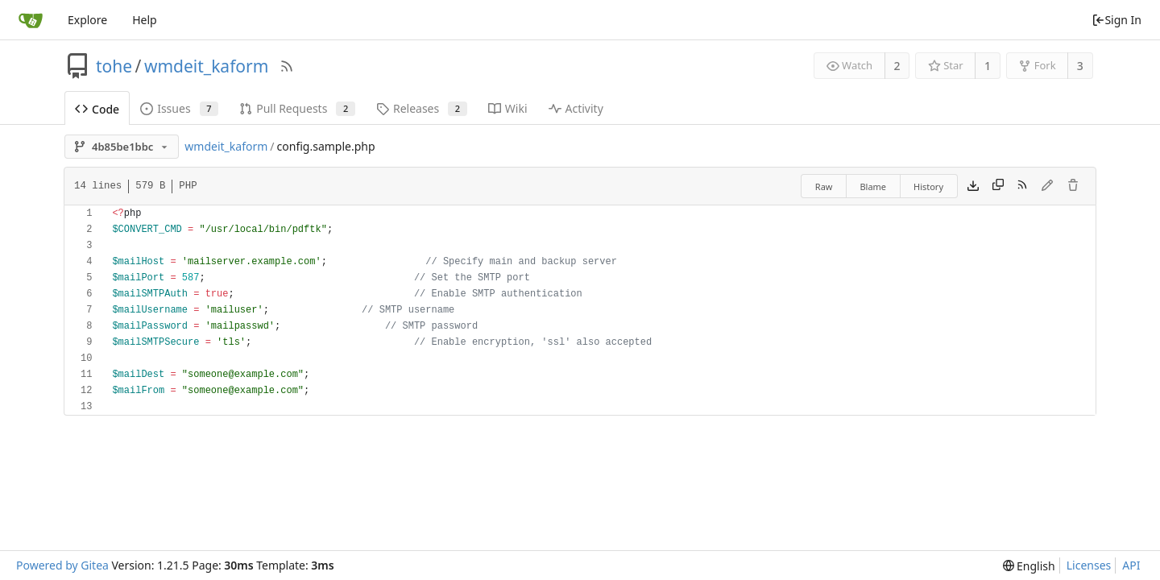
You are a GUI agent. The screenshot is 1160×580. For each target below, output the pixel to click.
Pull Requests (297, 108)
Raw (824, 186)
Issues (179, 108)
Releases (421, 108)
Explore (87, 19)
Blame (873, 186)
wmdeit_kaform (206, 66)
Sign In (1116, 19)
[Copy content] (998, 186)
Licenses (1089, 565)
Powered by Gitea (62, 565)
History (928, 186)
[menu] (1029, 566)
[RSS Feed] (287, 66)
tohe (114, 66)
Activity (576, 108)
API (1131, 565)
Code (97, 109)
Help (144, 19)
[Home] (30, 20)
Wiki (508, 108)
